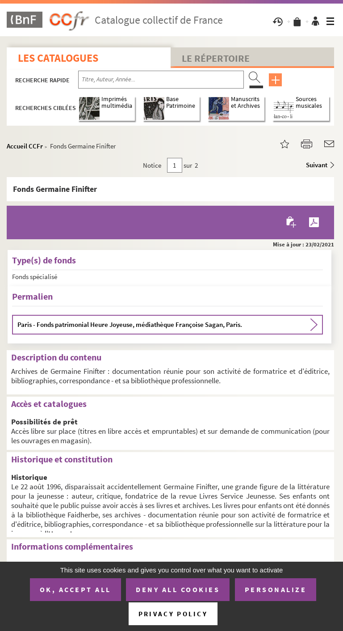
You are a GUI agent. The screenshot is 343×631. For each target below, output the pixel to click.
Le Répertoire (216, 58)
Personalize (276, 589)
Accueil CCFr (25, 146)
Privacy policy (173, 614)
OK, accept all (75, 589)
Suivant (316, 165)
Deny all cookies (178, 589)
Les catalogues (58, 58)
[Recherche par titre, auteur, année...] (161, 80)
